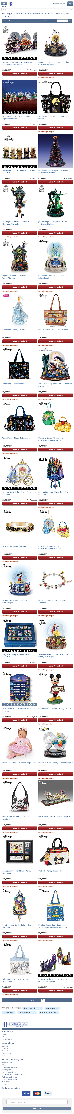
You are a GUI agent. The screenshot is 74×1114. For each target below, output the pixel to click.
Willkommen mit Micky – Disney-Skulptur (54, 708)
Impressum (5, 1048)
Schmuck (5, 1065)
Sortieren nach (50, 21)
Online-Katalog (7, 1039)
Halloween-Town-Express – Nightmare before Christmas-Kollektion (17, 63)
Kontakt (4, 1034)
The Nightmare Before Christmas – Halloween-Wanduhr (16, 222)
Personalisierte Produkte (10, 1067)
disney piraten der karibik (32, 1008)
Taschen (4, 1084)
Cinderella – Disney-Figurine (13, 330)
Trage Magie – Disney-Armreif (14, 546)
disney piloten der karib (27, 1012)
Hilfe (3, 1037)
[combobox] (37, 9)
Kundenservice (57, 3)
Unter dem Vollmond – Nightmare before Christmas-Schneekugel (55, 63)
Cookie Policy (6, 1053)
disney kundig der (52, 1008)
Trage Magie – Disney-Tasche (14, 384)
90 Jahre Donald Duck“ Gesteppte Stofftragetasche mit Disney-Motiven (53, 926)
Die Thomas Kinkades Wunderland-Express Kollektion (16, 117)
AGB (3, 1056)
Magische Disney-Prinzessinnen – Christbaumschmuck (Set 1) (52, 547)
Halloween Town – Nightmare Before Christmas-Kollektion (53, 171)
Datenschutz (6, 1051)
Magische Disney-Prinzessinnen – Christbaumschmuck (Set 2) (52, 439)
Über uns (5, 1046)
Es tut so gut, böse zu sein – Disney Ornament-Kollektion (52, 980)
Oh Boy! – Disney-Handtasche (50, 871)
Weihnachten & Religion (10, 1077)
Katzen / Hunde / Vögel (9, 1079)
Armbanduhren (7, 1062)
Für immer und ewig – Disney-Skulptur (54, 817)
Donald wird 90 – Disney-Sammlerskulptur (55, 763)
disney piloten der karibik (48, 1012)
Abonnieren (37, 1108)
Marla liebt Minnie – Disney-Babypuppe (18, 763)
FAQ (64, 3)
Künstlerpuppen (7, 1070)
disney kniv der (9, 1012)
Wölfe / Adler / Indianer (9, 1082)
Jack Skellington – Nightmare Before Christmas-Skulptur (52, 222)
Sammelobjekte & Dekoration (12, 1075)
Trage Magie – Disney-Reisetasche (16, 438)
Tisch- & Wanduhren (9, 1072)
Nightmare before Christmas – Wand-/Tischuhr (14, 276)
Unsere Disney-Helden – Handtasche (53, 330)
